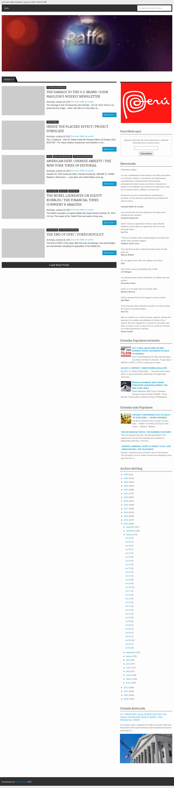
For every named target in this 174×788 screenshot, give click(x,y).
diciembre (130, 527)
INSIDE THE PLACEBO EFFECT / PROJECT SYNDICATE (77, 129)
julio (128, 660)
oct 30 (128, 542)
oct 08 (128, 625)
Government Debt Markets (62, 156)
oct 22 (128, 572)
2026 (126, 474)
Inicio (6, 8)
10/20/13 (7, 79)
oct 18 (128, 587)
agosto (129, 656)
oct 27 (128, 553)
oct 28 (128, 549)
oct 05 (128, 633)
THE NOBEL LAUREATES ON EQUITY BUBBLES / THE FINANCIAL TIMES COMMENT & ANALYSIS (74, 200)
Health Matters (52, 122)
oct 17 (128, 591)
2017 (126, 509)
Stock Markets (73, 191)
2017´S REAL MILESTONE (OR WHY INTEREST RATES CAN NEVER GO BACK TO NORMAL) (150, 351)
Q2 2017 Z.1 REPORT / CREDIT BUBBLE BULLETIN (144, 368)
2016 (126, 512)
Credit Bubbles (52, 191)
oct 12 (128, 610)
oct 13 (128, 606)
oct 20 (128, 580)
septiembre (131, 652)
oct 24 (128, 564)
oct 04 (128, 636)
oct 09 (128, 621)
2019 (126, 501)
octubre (129, 535)
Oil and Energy (52, 230)
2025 (126, 478)
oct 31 (128, 538)
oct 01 (128, 648)
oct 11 (128, 614)
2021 (126, 493)
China (49, 156)
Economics (63, 191)
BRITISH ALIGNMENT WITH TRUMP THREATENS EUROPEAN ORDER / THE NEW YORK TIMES (149, 385)
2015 (126, 516)
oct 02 (128, 644)
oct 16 (128, 595)
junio (128, 664)
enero (128, 683)
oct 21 (128, 576)
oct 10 (128, 617)
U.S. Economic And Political (56, 87)
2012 (126, 687)
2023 (126, 486)
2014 (126, 520)
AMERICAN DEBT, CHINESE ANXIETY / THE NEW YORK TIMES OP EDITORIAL (78, 163)
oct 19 (128, 583)
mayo (128, 668)
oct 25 (128, 561)
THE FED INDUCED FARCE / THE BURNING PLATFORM (146, 432)
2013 (126, 524)
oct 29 (128, 546)
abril (128, 671)
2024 (126, 482)
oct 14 (128, 602)
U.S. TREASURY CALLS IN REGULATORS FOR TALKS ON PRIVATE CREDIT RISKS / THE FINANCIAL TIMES (143, 717)
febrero (129, 679)
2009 (126, 699)
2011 (126, 691)
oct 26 (128, 557)
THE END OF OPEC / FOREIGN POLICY (75, 234)
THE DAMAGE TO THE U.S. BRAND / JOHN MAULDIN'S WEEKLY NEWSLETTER (77, 94)
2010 (126, 695)
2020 (126, 497)
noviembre (130, 531)
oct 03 (128, 640)
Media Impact (21, 782)
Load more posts (59, 264)
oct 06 (128, 629)
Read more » (109, 115)
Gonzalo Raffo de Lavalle (83, 102)
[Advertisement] (59, 296)
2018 (126, 505)
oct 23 (128, 568)
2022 (126, 490)
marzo (129, 675)
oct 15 (128, 599)
